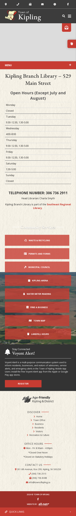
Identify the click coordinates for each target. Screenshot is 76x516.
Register (23, 383)
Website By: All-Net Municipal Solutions (43, 504)
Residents (39, 427)
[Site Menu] (38, 65)
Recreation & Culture (39, 435)
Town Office (39, 420)
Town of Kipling (23, 15)
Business (39, 423)
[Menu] (69, 16)
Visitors (39, 431)
